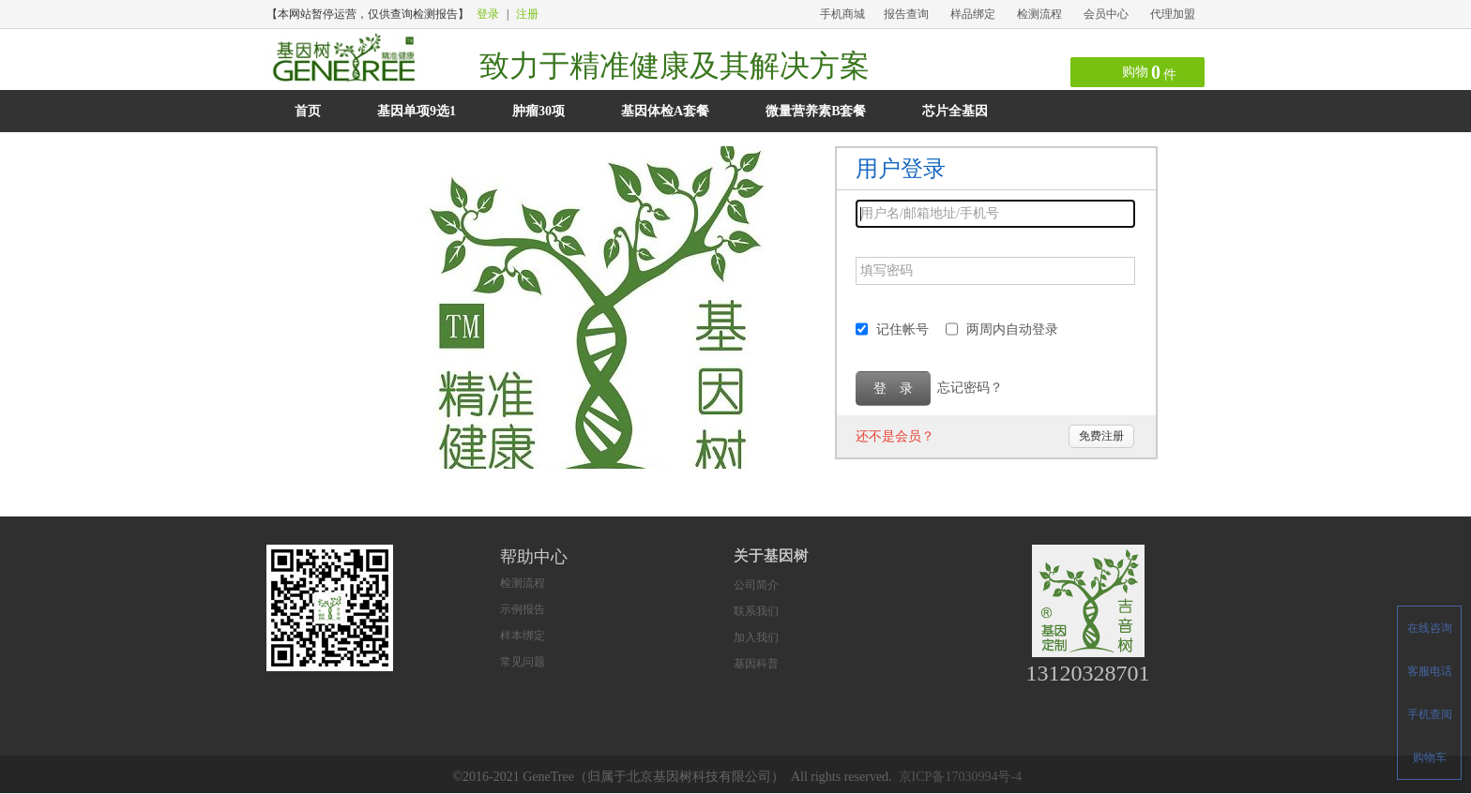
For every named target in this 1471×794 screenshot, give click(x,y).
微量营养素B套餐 (816, 111)
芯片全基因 (955, 111)
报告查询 (906, 14)
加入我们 (756, 637)
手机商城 (842, 14)
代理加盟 (1172, 14)
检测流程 (1039, 14)
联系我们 (756, 611)
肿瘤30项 (538, 111)
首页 (308, 111)
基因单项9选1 (416, 111)
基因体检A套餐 (665, 111)
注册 (527, 14)
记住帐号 (902, 329)
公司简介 (756, 585)
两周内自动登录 (1012, 329)
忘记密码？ (970, 388)
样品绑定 (972, 14)
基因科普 (756, 663)
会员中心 (1106, 14)
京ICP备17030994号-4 (960, 777)
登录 (488, 14)
